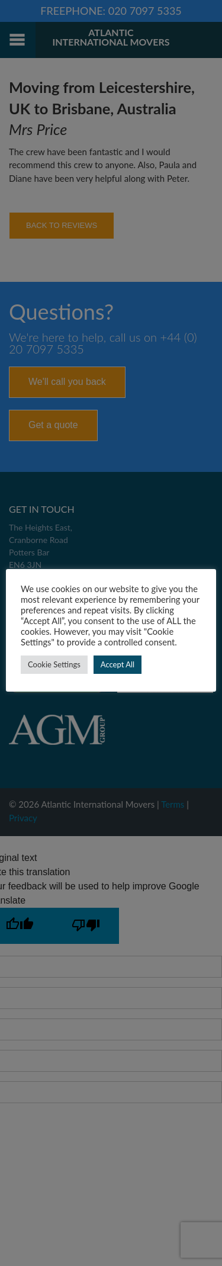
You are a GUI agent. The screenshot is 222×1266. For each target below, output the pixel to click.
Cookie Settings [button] (54, 664)
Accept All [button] (117, 664)
